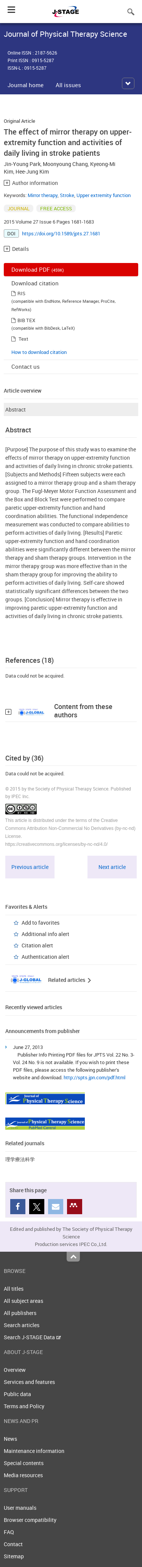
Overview (15, 1369)
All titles (13, 1288)
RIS (21, 293)
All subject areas (23, 1300)
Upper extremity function (103, 195)
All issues (68, 85)
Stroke (67, 195)
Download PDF (37, 269)
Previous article (29, 866)
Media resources (23, 1475)
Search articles (21, 1325)
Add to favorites (40, 922)
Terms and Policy (24, 1406)
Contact (13, 1544)
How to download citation (39, 352)
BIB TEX (26, 320)
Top (73, 1257)
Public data (17, 1394)
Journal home (26, 85)
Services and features (29, 1381)
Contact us (25, 366)
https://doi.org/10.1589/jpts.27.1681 (61, 233)
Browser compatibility (30, 1519)
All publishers (20, 1313)
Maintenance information (34, 1450)
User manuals (20, 1507)
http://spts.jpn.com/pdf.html (94, 1077)
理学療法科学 (20, 1159)
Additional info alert (45, 934)
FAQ (9, 1532)
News (10, 1438)
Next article (112, 866)
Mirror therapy (43, 195)
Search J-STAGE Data (32, 1337)
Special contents (24, 1463)
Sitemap (14, 1556)
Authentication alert (45, 956)
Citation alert (37, 945)
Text (23, 338)
